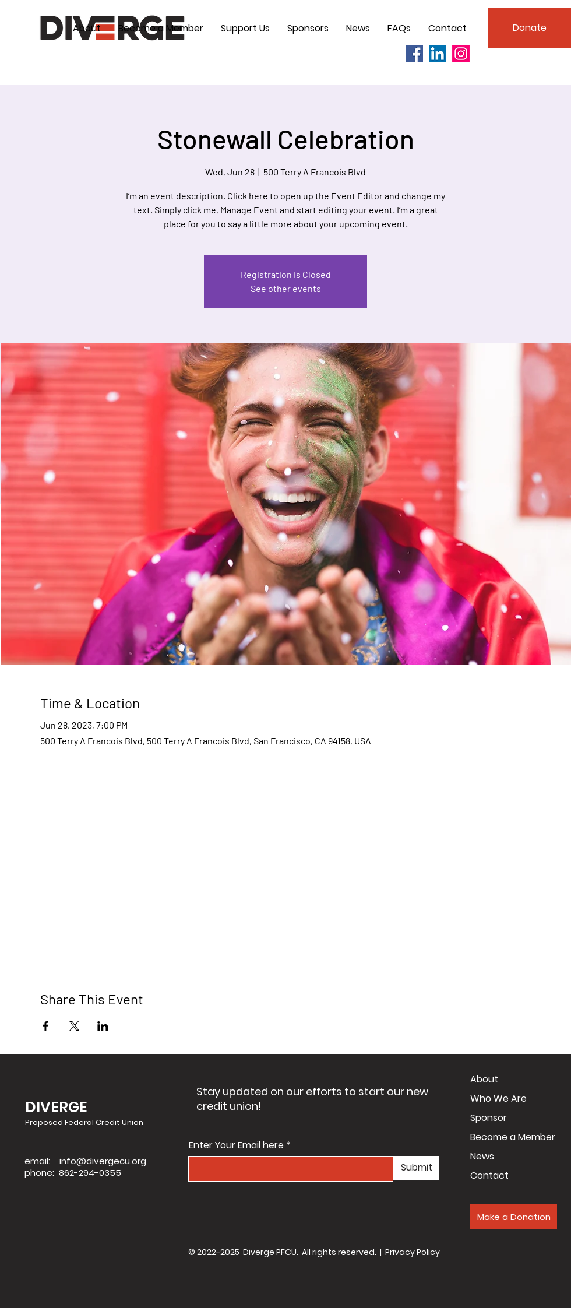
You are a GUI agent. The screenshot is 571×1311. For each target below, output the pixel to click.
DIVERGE (56, 1107)
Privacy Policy (412, 1252)
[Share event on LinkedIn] (102, 1026)
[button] (87, 28)
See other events (286, 288)
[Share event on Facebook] (45, 1026)
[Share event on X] (74, 1026)
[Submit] (416, 1168)
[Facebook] (414, 53)
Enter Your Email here (236, 1145)
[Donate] (529, 28)
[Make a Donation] (513, 1216)
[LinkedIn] (437, 53)
